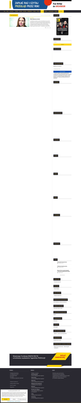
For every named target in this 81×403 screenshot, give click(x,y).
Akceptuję (5, 399)
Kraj (4, 10)
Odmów (14, 399)
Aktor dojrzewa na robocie (35, 17)
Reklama (45, 10)
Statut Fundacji (13, 383)
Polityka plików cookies (10, 401)
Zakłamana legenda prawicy (62, 264)
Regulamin (12, 385)
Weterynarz (55, 319)
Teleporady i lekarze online (57, 306)
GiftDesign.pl (55, 325)
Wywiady (16, 10)
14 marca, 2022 (48, 26)
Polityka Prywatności (14, 380)
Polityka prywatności (18, 401)
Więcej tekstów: (62, 273)
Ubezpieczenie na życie (57, 338)
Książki (34, 10)
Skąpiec (54, 313)
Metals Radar (56, 287)
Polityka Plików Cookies (14, 381)
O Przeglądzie (51, 10)
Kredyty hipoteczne (57, 294)
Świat (8, 10)
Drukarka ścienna (57, 280)
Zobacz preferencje (22, 399)
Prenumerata (30, 10)
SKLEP (42, 10)
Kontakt (56, 10)
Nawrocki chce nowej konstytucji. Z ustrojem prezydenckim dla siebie (63, 270)
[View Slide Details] (45, 4)
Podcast (38, 10)
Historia (24, 10)
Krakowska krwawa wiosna (62, 260)
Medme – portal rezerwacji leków (60, 332)
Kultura (20, 10)
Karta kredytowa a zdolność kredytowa (59, 300)
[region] (45, 4)
